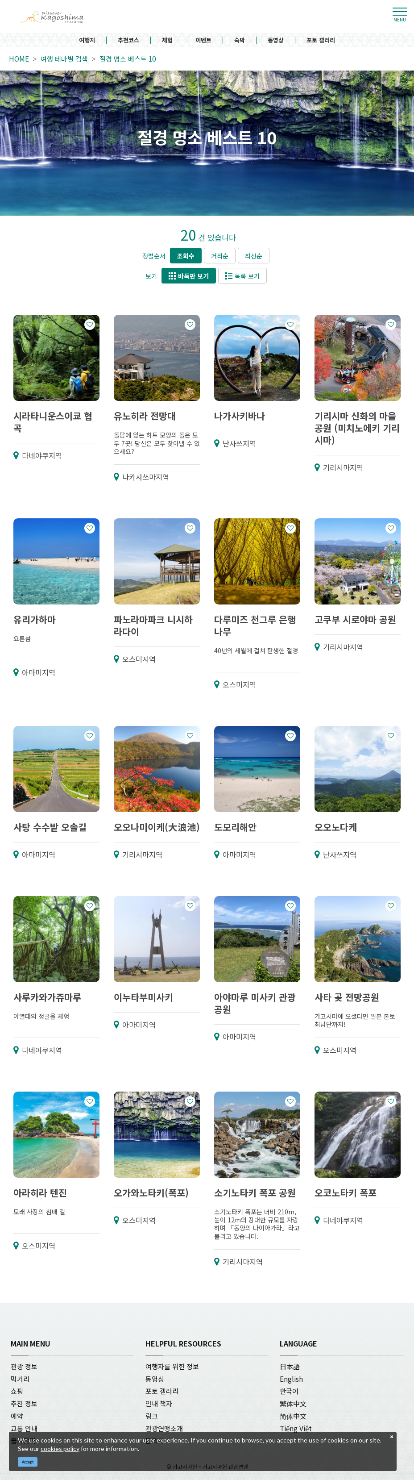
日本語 (290, 1366)
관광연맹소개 (164, 1428)
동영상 (276, 40)
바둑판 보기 (189, 275)
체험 (167, 40)
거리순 (219, 255)
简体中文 (293, 1416)
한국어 (289, 1391)
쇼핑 (17, 1391)
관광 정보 (24, 1366)
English (291, 1379)
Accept (28, 1462)
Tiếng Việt (296, 1428)
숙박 (239, 40)
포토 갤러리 (320, 40)
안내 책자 (158, 1403)
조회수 (186, 255)
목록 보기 (242, 275)
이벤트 (203, 40)
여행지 (87, 40)
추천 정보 (24, 1403)
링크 (151, 1416)
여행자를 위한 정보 (172, 1366)
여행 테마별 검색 (64, 58)
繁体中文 (293, 1403)
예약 (17, 1416)
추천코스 (128, 40)
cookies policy (60, 1448)
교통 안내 (24, 1428)
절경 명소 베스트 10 (127, 58)
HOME (19, 58)
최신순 (253, 255)
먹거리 (20, 1379)
